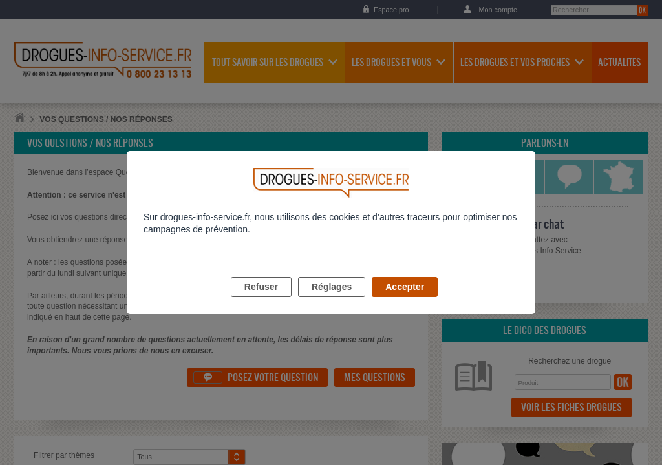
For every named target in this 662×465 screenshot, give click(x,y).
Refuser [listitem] (261, 301)
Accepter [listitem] (404, 301)
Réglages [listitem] (332, 301)
